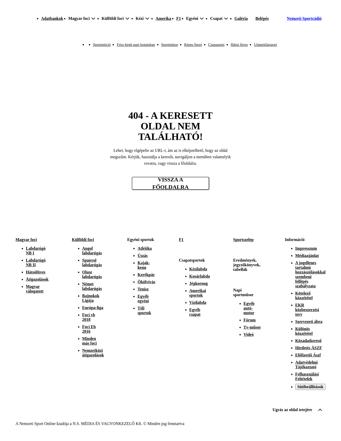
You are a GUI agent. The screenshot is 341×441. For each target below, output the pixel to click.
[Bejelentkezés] (262, 19)
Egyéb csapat (195, 312)
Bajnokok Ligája (90, 298)
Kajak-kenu (143, 265)
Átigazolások (37, 279)
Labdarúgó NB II (35, 262)
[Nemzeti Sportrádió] (300, 18)
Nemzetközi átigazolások (93, 352)
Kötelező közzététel (304, 295)
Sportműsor (169, 45)
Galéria (241, 18)
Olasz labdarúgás (92, 274)
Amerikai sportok (197, 292)
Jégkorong (198, 283)
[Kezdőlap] (16, 18)
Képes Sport (193, 45)
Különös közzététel (304, 331)
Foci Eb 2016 (89, 329)
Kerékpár (146, 274)
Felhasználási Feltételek (307, 376)
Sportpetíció (102, 45)
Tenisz (143, 289)
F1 (178, 18)
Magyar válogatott (34, 288)
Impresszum (306, 248)
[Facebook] (311, 220)
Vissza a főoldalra (170, 183)
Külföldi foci (83, 239)
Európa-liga (92, 307)
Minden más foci (89, 340)
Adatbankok (52, 18)
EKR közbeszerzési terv (307, 310)
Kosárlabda (199, 276)
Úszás (142, 255)
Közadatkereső (308, 340)
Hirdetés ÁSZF (308, 348)
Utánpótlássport (265, 45)
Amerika (163, 18)
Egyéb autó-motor (249, 308)
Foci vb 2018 (88, 317)
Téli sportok (144, 310)
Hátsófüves (35, 272)
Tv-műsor (252, 327)
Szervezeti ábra (308, 321)
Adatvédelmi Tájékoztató (306, 364)
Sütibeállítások (310, 387)
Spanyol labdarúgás (92, 262)
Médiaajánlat (307, 255)
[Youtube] (322, 220)
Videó (249, 334)
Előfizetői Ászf (308, 355)
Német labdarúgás (92, 286)
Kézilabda (198, 269)
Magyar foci (26, 239)
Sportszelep (243, 239)
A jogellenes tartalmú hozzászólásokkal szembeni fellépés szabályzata (310, 274)
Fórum (250, 320)
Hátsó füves (239, 45)
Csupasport (216, 45)
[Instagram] (300, 220)
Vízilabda (197, 302)
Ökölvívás (146, 282)
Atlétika (144, 248)
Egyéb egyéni (143, 298)
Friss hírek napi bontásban (136, 45)
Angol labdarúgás (92, 250)
